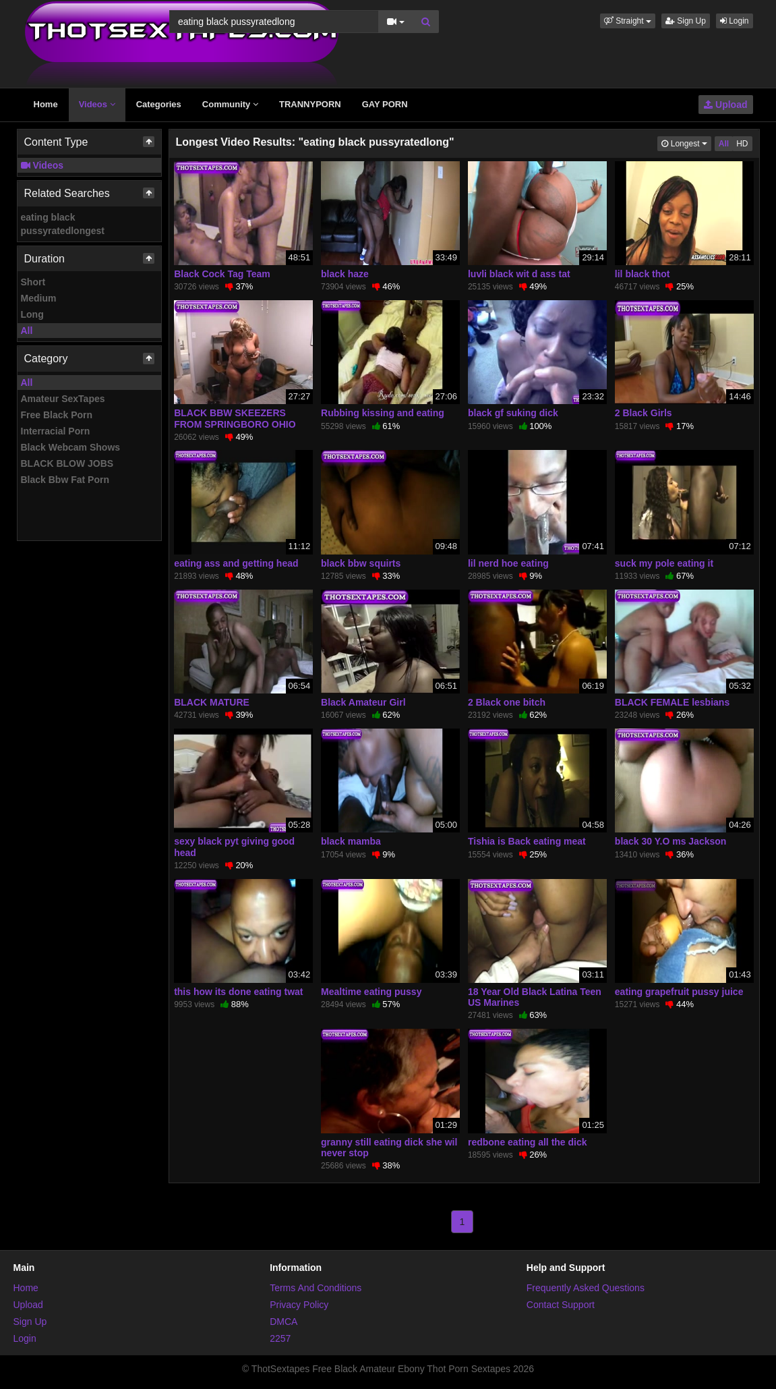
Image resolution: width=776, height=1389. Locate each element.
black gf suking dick (513, 412)
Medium (39, 298)
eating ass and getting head (236, 563)
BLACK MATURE (211, 702)
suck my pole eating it (664, 563)
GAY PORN (385, 104)
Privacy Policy (299, 1304)
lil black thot (642, 273)
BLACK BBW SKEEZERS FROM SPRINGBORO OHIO (234, 418)
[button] (627, 20)
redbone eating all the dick (527, 1142)
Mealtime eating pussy (371, 991)
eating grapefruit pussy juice (679, 991)
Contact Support (561, 1304)
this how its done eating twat (238, 991)
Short (33, 282)
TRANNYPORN (310, 104)
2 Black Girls (643, 412)
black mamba (351, 841)
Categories (158, 104)
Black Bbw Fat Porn (65, 479)
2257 (280, 1338)
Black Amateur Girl (363, 702)
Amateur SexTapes (63, 398)
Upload (725, 104)
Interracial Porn (55, 431)
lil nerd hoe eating (508, 563)
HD (742, 143)
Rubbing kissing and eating (382, 412)
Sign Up (685, 21)
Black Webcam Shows (71, 447)
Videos (97, 104)
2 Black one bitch (506, 702)
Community (230, 104)
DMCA (283, 1321)
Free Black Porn (57, 414)
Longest (686, 142)
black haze (345, 273)
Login (734, 21)
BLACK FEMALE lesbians (672, 702)
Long (32, 314)
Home (46, 104)
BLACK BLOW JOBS (67, 463)
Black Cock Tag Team (222, 273)
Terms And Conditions (315, 1287)
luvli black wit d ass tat (519, 273)
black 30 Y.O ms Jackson (671, 841)
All (27, 330)
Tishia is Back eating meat (527, 841)
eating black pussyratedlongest (63, 224)
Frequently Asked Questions (586, 1287)
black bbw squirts (360, 563)
